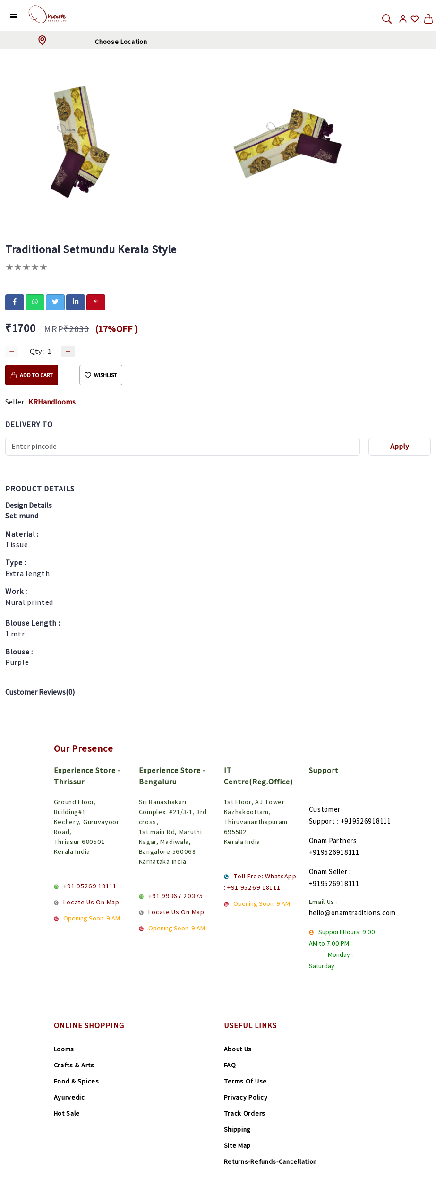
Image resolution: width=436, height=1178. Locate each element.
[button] (6, 15)
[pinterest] (96, 301)
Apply (399, 446)
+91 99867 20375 (175, 896)
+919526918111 (366, 821)
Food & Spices (76, 1081)
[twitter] (55, 301)
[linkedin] (75, 301)
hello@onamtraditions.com (352, 912)
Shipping (237, 1129)
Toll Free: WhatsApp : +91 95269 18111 (260, 882)
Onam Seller (328, 871)
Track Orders (244, 1113)
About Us (238, 1049)
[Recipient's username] (182, 447)
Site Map (237, 1145)
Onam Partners (333, 840)
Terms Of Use (245, 1081)
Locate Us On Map (91, 902)
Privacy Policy (246, 1097)
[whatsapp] (35, 301)
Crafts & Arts (74, 1065)
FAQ (230, 1065)
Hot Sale (67, 1113)
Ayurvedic (69, 1097)
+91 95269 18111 (90, 886)
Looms (64, 1049)
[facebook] (14, 301)
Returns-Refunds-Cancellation (270, 1161)
